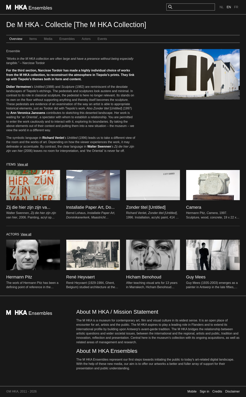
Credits (217, 391)
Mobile (192, 391)
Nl (221, 7)
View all (22, 164)
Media (48, 38)
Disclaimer (232, 391)
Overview (15, 38)
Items (33, 38)
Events (102, 38)
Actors (86, 38)
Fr (236, 7)
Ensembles (67, 38)
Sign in (204, 391)
